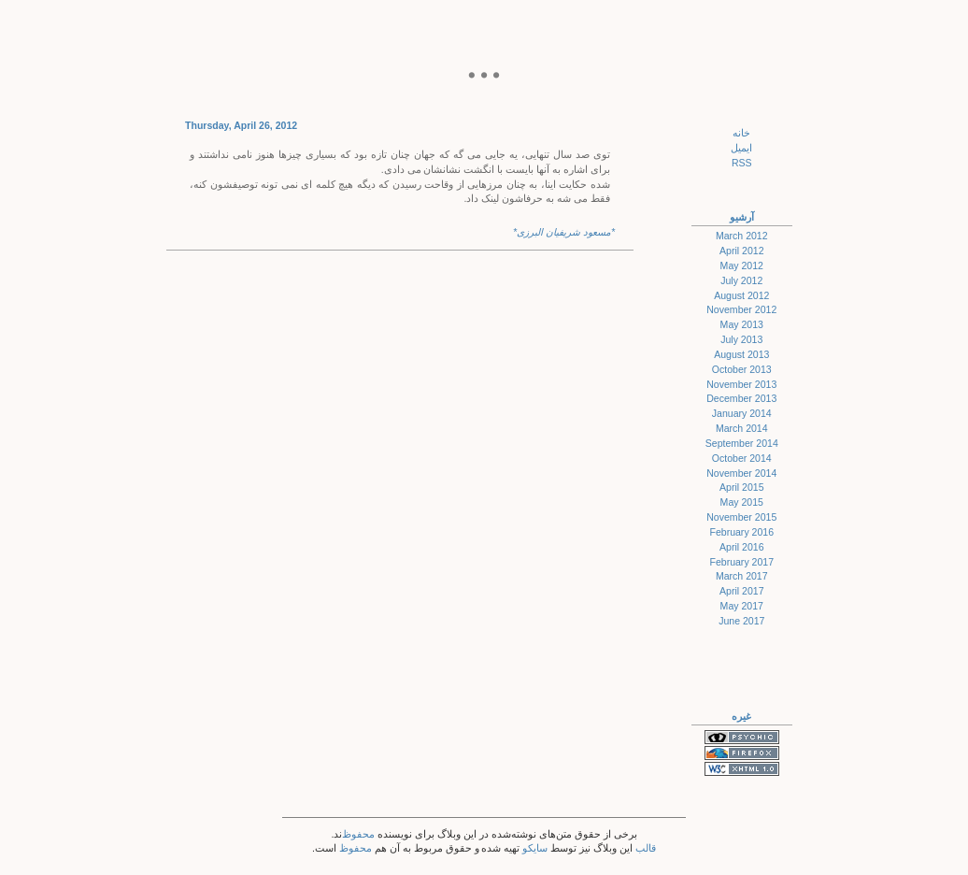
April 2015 (741, 487)
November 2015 (741, 517)
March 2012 (742, 235)
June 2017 (741, 620)
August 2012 (741, 295)
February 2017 (741, 561)
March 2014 (742, 428)
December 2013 (741, 398)
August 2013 (741, 354)
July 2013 (741, 339)
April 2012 (741, 250)
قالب (645, 847)
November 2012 (741, 309)
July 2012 (741, 280)
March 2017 (742, 575)
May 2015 (741, 502)
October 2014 (742, 458)
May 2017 (741, 605)
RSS (742, 162)
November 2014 (741, 473)
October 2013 (742, 369)
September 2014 (741, 443)
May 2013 (741, 324)
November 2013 (741, 384)
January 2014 (742, 413)
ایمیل (741, 147)
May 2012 (741, 265)
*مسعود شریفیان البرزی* (564, 231)
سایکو (535, 847)
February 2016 (741, 532)
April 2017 (741, 590)
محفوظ (358, 833)
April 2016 (741, 546)
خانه (741, 132)
